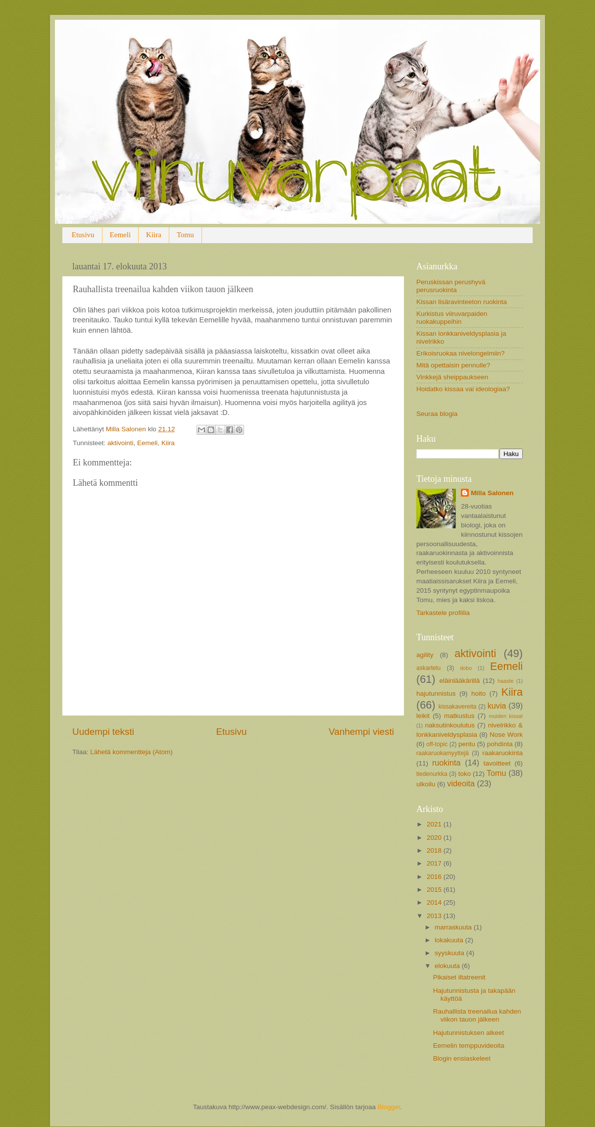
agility (425, 655)
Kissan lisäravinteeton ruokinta (461, 302)
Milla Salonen (492, 493)
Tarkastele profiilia (443, 612)
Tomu (185, 235)
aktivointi (120, 443)
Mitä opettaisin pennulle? (453, 365)
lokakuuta (450, 940)
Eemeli (120, 235)
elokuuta (448, 966)
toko (464, 773)
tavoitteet (497, 763)
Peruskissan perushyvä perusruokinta (451, 286)
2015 (435, 889)
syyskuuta (450, 953)
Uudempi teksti (103, 731)
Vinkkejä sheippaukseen (452, 377)
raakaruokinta (502, 753)
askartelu (428, 668)
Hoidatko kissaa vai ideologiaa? (463, 389)
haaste (505, 681)
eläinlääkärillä (460, 680)
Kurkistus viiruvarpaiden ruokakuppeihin (451, 317)
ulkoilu (425, 784)
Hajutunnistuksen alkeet (468, 1032)
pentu (466, 744)
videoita (461, 783)
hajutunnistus (436, 693)
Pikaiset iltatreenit (459, 977)
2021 (435, 824)
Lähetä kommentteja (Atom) (131, 752)
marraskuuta (454, 927)
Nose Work (506, 734)
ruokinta (446, 762)
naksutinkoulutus (450, 725)
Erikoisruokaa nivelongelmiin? (460, 353)
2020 (435, 837)
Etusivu (83, 235)
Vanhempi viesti (361, 731)
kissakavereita (458, 706)
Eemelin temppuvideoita (468, 1045)
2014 (435, 902)
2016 (435, 876)
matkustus (459, 715)
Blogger (389, 1107)
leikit (423, 715)
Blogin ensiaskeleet (462, 1058)
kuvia (497, 705)
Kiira (153, 235)
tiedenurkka (431, 773)
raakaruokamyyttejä (442, 753)
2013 (435, 916)
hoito (478, 693)
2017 (435, 863)
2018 (435, 850)
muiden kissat (506, 716)
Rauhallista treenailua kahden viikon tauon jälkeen (477, 1015)
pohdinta (500, 744)
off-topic (436, 744)
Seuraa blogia (436, 413)
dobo (466, 668)
